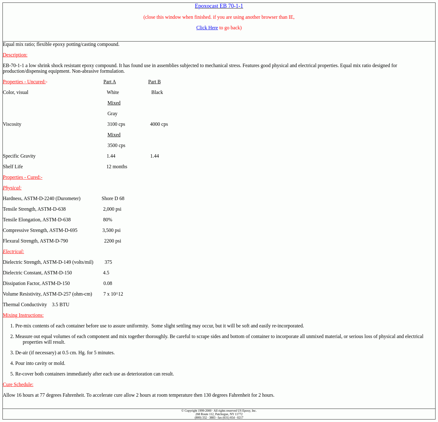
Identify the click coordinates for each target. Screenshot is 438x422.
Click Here (207, 27)
